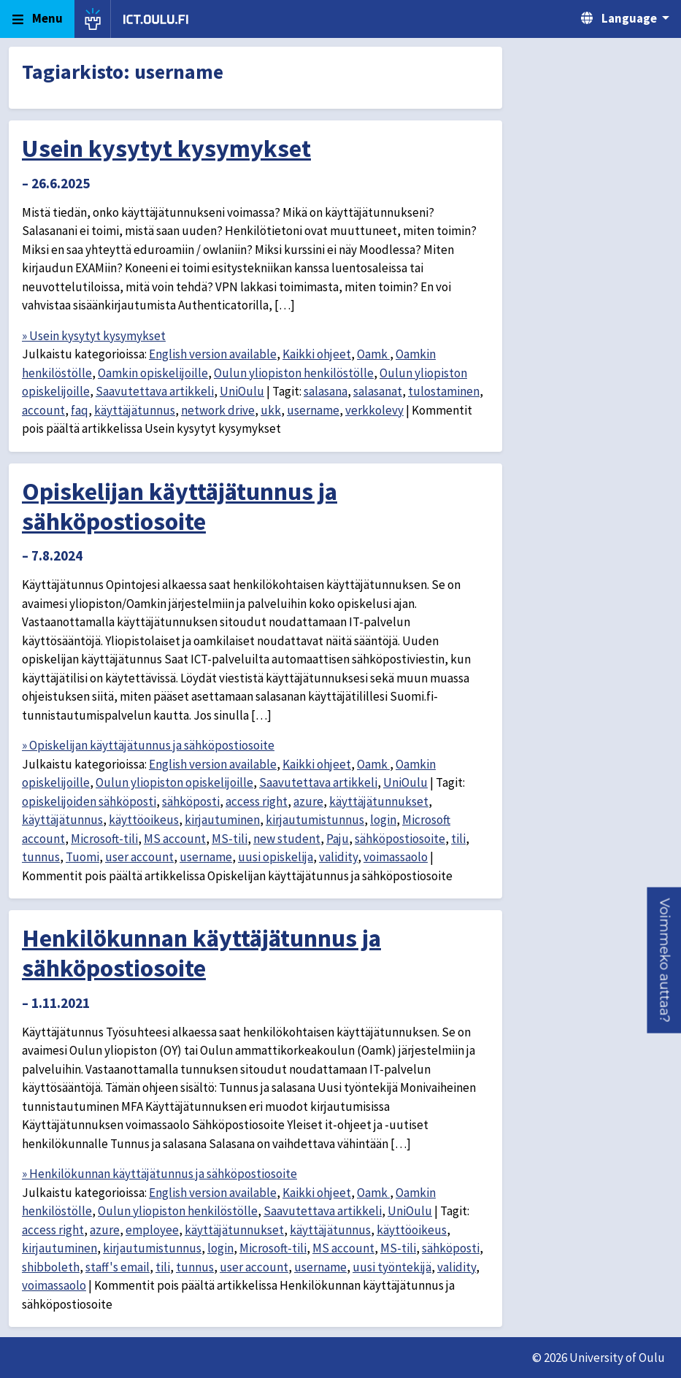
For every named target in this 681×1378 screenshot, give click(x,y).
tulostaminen (444, 391)
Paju (337, 839)
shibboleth (51, 1267)
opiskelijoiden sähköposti (89, 801)
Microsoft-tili (104, 839)
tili (458, 839)
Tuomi (82, 857)
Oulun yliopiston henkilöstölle (294, 373)
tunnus (41, 857)
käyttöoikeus (144, 820)
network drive (218, 410)
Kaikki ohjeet (316, 354)
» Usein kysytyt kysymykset (94, 336)
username (313, 410)
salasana (325, 391)
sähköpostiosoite (400, 839)
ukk (271, 410)
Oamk (373, 354)
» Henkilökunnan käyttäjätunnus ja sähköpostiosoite (159, 1174)
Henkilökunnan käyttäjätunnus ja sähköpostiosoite (201, 953)
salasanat (377, 391)
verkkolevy (374, 410)
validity (338, 857)
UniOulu (242, 391)
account (43, 410)
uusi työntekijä (392, 1267)
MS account (175, 839)
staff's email (117, 1267)
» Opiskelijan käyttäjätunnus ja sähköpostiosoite (148, 745)
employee (152, 1230)
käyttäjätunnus (134, 410)
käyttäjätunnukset (378, 801)
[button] (664, 961)
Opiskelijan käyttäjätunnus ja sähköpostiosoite (179, 506)
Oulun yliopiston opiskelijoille (174, 782)
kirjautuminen (222, 820)
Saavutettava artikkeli (155, 391)
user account (139, 857)
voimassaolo (395, 857)
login (383, 820)
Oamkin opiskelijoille (153, 373)
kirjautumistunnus (315, 820)
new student (286, 839)
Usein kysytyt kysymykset (166, 148)
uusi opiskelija (275, 857)
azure (308, 801)
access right (257, 801)
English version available (213, 354)
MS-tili (229, 839)
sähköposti (191, 801)
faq (79, 410)
